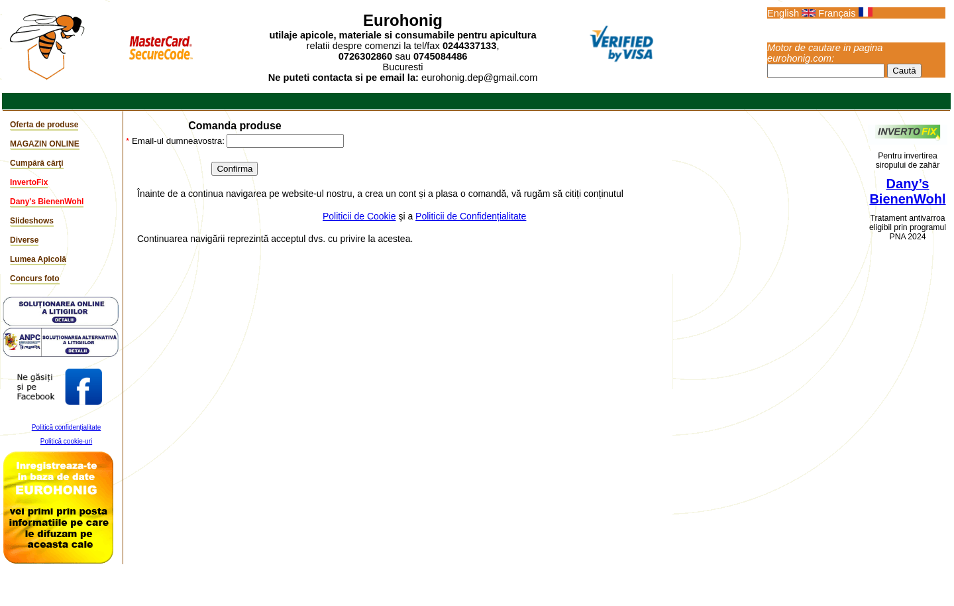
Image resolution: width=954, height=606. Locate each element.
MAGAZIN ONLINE (45, 144)
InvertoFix (29, 182)
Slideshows (32, 220)
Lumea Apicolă (38, 259)
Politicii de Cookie (359, 216)
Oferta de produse (44, 124)
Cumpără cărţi (37, 163)
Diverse (24, 240)
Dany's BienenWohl (46, 201)
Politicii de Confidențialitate (470, 216)
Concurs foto (35, 278)
